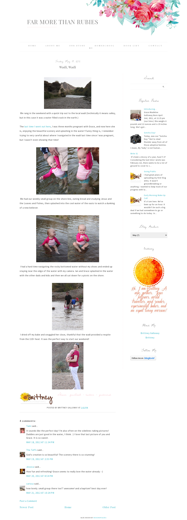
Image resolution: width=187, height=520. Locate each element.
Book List (132, 45)
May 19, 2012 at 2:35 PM (39, 459)
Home (32, 45)
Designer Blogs (100, 518)
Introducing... (150, 109)
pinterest (105, 394)
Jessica (30, 466)
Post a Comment (28, 501)
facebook (75, 394)
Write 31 (134, 153)
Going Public (150, 171)
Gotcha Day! (150, 132)
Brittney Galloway (150, 333)
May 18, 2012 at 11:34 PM (40, 442)
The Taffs (31, 450)
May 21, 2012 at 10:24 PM (40, 492)
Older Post (109, 507)
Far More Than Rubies (62, 22)
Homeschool (105, 45)
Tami (28, 426)
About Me (52, 45)
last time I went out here (37, 126)
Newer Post (27, 507)
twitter (90, 394)
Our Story (77, 45)
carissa (30, 483)
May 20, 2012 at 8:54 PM (39, 476)
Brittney (150, 337)
